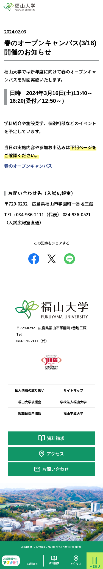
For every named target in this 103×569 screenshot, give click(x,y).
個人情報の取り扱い (29, 390)
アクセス (55, 453)
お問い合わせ (55, 469)
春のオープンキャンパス (28, 165)
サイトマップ (73, 390)
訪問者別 (32, 564)
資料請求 (56, 438)
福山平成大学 (73, 413)
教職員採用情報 (29, 413)
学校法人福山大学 (73, 401)
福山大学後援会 (29, 401)
